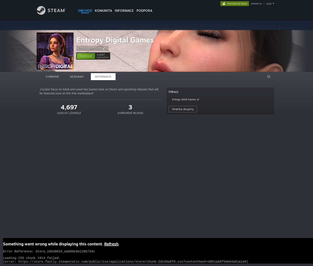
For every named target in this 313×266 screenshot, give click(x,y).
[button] (86, 56)
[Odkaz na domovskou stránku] (54, 13)
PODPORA (144, 11)
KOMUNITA (103, 11)
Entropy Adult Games (92, 48)
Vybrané (52, 76)
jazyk (269, 3)
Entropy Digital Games (115, 39)
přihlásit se (256, 3)
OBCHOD (85, 11)
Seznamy (77, 76)
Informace (124, 11)
